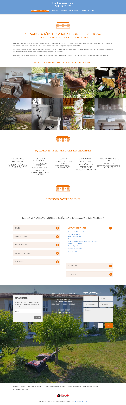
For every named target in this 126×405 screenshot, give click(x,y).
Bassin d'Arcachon (74, 236)
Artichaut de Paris (81, 401)
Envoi (109, 325)
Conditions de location (34, 387)
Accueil (55, 11)
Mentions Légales (19, 387)
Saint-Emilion (72, 239)
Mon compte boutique (20, 389)
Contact (85, 11)
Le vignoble (74, 11)
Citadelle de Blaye (74, 234)
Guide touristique (74, 252)
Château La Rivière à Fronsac (78, 232)
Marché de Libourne (75, 244)
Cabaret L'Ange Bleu (75, 248)
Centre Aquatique (74, 246)
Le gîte (64, 11)
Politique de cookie (74, 387)
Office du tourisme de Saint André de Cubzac (83, 241)
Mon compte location (90, 387)
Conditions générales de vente (55, 387)
